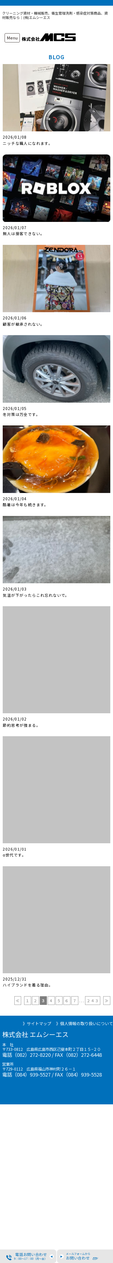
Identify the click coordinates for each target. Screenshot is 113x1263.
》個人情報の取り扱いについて (84, 1023)
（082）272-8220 (31, 1054)
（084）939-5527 (31, 1074)
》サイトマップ (37, 1023)
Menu (12, 38)
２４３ (92, 1000)
